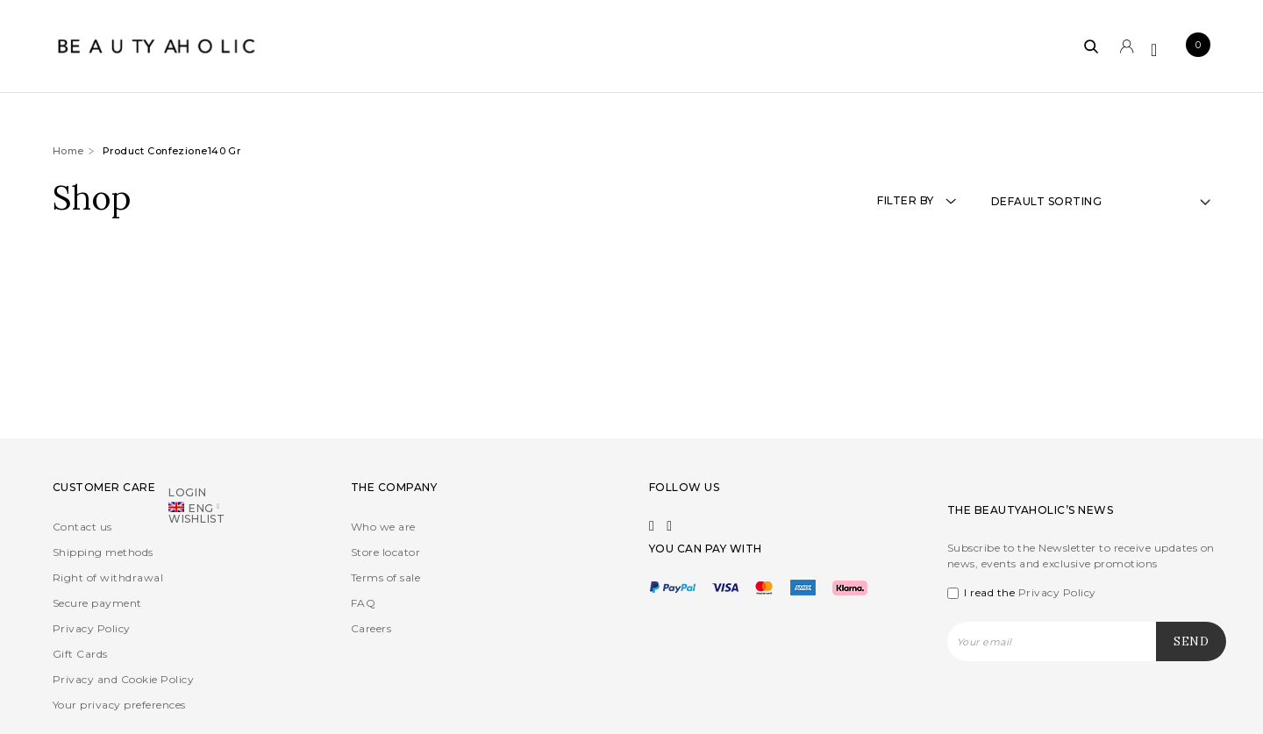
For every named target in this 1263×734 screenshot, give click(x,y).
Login (187, 491)
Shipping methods (103, 552)
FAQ (363, 602)
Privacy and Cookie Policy (123, 679)
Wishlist (196, 517)
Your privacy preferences (119, 704)
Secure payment (97, 602)
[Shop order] (1100, 201)
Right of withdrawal (108, 577)
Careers (371, 628)
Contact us (82, 526)
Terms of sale (385, 577)
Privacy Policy (92, 628)
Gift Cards (80, 653)
